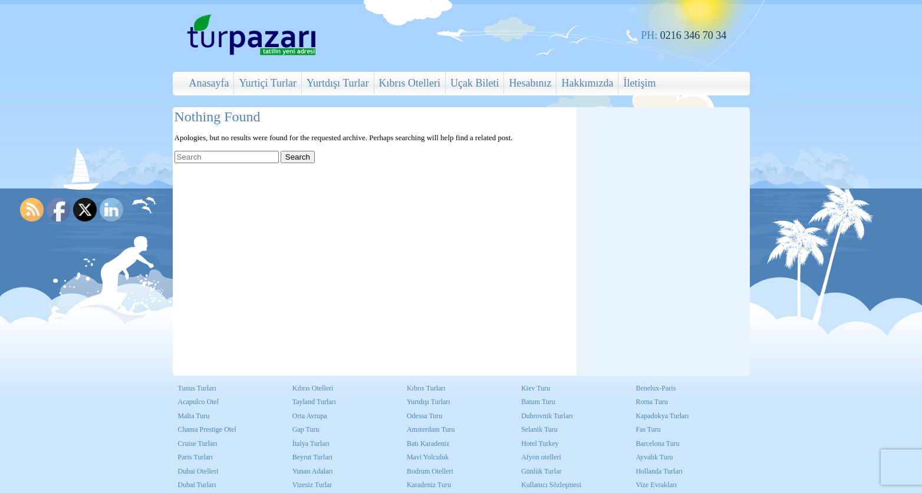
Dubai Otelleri (198, 471)
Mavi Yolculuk (428, 457)
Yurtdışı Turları (428, 402)
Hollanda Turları (659, 471)
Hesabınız (530, 83)
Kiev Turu (535, 388)
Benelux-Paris (655, 388)
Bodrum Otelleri (430, 471)
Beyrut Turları (312, 457)
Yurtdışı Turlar (338, 83)
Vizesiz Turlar (312, 485)
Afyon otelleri (541, 457)
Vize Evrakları (656, 485)
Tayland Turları (314, 402)
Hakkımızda (587, 83)
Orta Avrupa (309, 416)
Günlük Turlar (541, 471)
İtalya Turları (311, 443)
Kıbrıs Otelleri (409, 83)
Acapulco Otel (198, 402)
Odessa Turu (424, 416)
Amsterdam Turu (431, 429)
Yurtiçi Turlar (268, 83)
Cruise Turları (198, 443)
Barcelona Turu (657, 443)
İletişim (639, 83)
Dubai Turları (197, 485)
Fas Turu (647, 429)
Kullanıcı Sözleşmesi (551, 485)
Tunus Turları (197, 388)
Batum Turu (538, 402)
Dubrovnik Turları (547, 416)
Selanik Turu (539, 429)
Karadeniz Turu (429, 485)
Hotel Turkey (540, 443)
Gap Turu (306, 429)
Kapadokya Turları (662, 416)
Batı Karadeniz (428, 443)
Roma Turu (651, 402)
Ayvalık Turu (654, 457)
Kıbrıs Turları (426, 388)
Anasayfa (209, 83)
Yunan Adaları (312, 471)
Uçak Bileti (474, 83)
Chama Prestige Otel (207, 429)
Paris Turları (195, 457)
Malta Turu (194, 416)
